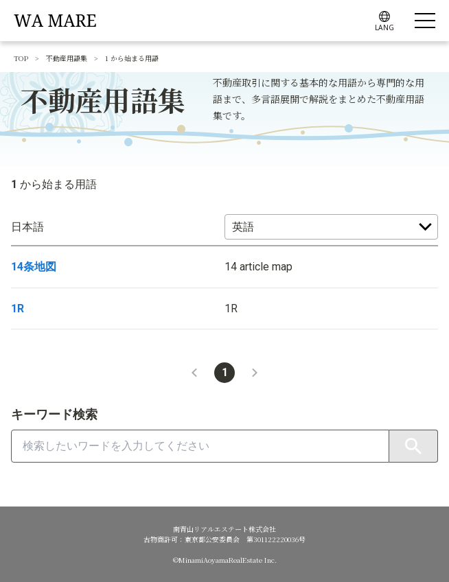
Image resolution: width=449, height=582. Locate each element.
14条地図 (33, 266)
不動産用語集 (66, 58)
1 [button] (225, 372)
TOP (21, 58)
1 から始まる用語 (132, 58)
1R (17, 308)
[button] (194, 372)
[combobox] (200, 446)
